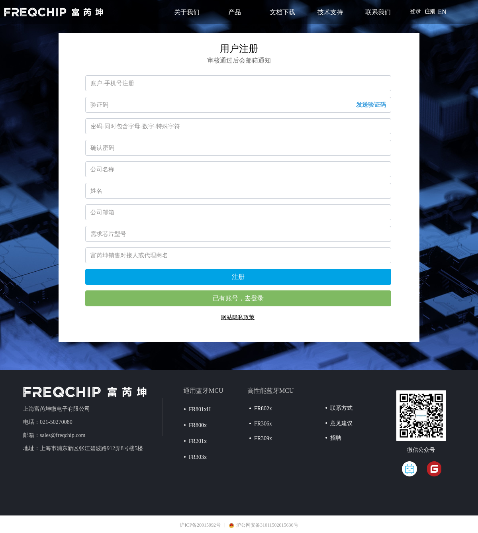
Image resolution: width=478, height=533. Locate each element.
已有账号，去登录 (238, 298)
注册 (238, 276)
